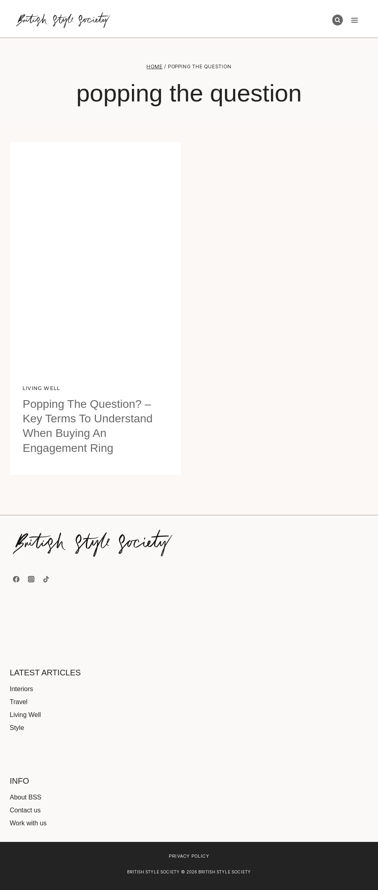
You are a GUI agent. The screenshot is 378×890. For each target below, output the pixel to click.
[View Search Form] (337, 20)
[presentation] (95, 256)
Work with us (28, 823)
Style (17, 727)
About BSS (25, 797)
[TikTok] (46, 579)
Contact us (25, 810)
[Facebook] (16, 579)
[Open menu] (354, 20)
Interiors (21, 688)
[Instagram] (31, 579)
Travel (19, 701)
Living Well (41, 388)
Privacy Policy (189, 856)
